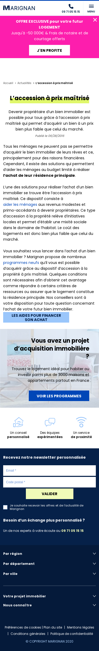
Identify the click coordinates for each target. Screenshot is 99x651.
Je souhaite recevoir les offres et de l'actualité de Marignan (46, 507)
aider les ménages (20, 204)
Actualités (24, 83)
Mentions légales (80, 627)
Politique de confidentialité (71, 633)
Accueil (8, 83)
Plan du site (53, 627)
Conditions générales (28, 633)
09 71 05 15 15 (72, 530)
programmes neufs (21, 262)
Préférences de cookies (23, 627)
